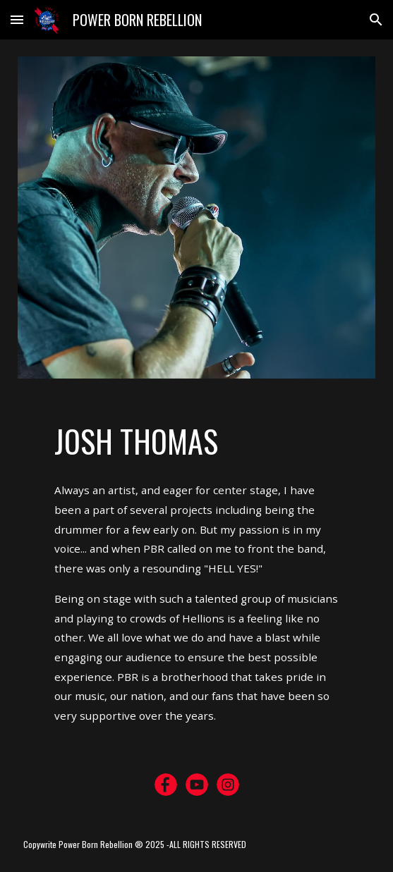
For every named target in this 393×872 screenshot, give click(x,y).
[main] (196, 441)
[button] (17, 19)
